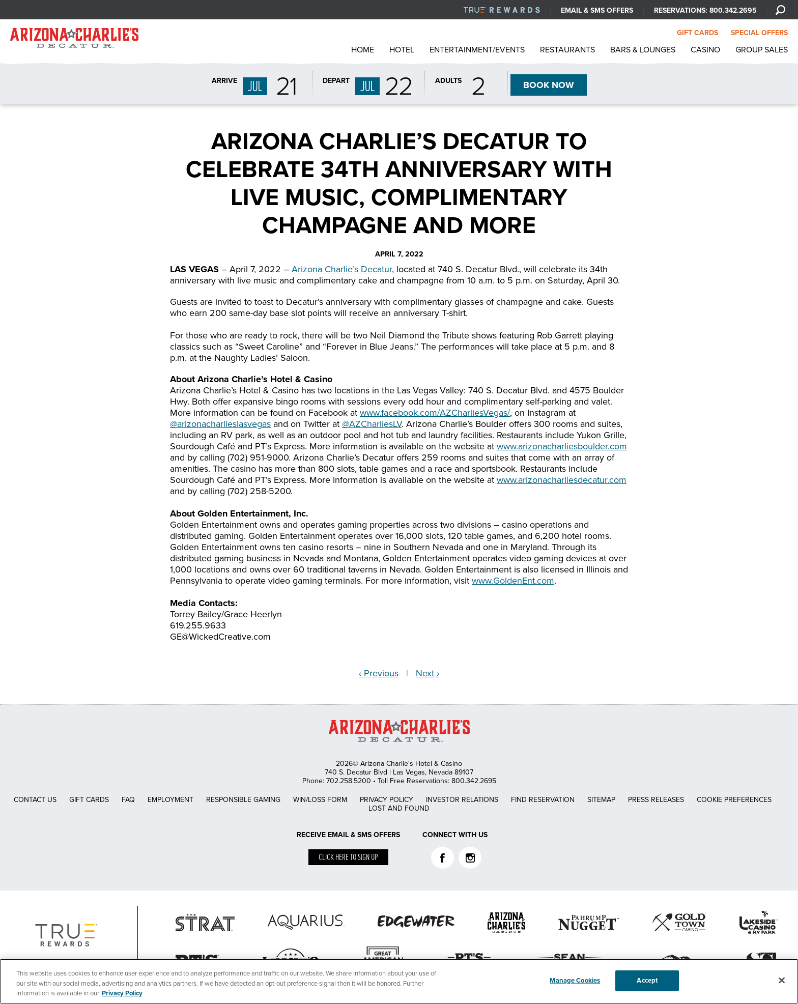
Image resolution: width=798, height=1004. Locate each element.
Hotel (401, 50)
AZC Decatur (74, 40)
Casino (705, 50)
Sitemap (601, 799)
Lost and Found (399, 808)
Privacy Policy (386, 799)
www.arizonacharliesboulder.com (562, 446)
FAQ (128, 799)
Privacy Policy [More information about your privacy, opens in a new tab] (122, 993)
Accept (647, 980)
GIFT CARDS (697, 32)
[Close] (782, 980)
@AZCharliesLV (372, 423)
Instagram (470, 858)
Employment (170, 799)
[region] (399, 981)
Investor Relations (462, 799)
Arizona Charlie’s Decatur (342, 269)
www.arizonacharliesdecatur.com (561, 479)
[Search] (780, 9)
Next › (427, 673)
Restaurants (567, 50)
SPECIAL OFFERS (759, 32)
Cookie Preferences (734, 799)
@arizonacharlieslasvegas (220, 423)
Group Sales (761, 50)
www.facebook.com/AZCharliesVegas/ (435, 412)
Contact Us (35, 799)
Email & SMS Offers (597, 10)
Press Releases (656, 799)
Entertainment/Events (477, 50)
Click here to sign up (348, 858)
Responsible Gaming (243, 799)
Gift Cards (89, 799)
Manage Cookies (575, 980)
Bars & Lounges (642, 50)
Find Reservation (543, 799)
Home (362, 50)
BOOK (548, 85)
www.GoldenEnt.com (513, 580)
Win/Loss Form (320, 799)
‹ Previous (378, 673)
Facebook (442, 858)
